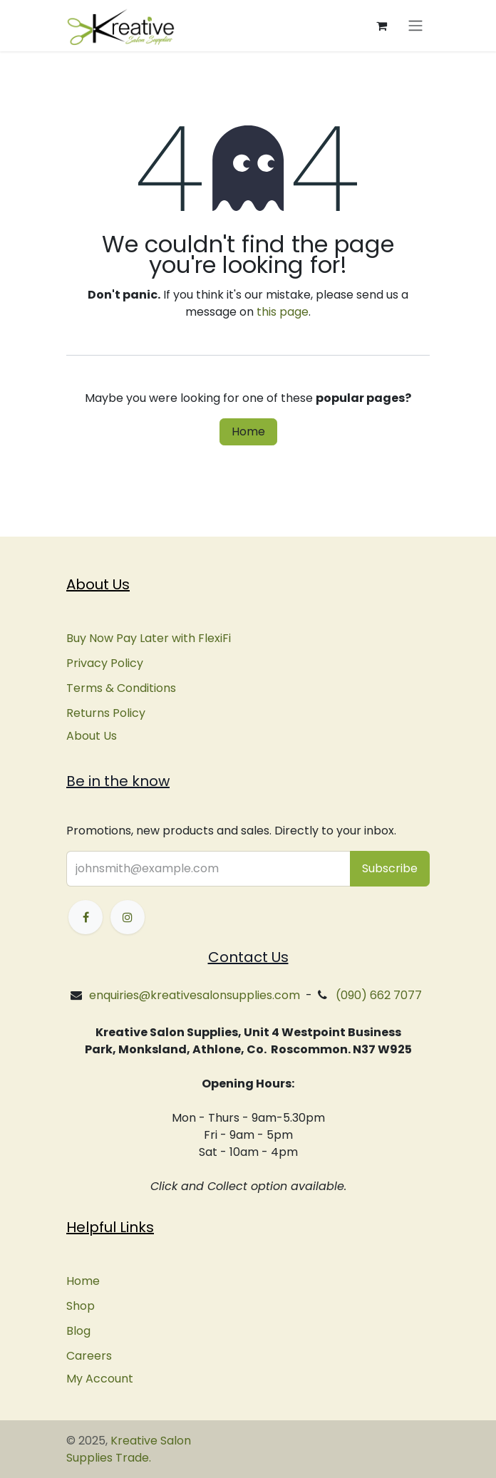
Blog (78, 1331)
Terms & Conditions (121, 688)
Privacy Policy (104, 663)
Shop (80, 1306)
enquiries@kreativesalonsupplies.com (194, 995)
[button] (390, 869)
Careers (89, 1356)
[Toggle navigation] (415, 26)
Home (248, 431)
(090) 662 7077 (379, 995)
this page (283, 312)
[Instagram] (127, 917)
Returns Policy (105, 713)
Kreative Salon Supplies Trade (128, 1449)
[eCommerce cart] (381, 25)
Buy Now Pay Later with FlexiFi (148, 638)
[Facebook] (85, 917)
